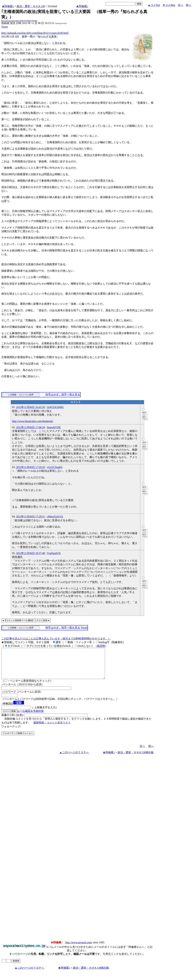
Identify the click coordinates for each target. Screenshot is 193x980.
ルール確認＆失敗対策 (30, 717)
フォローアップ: (11, 732)
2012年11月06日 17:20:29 (30, 467)
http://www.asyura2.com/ (78, 948)
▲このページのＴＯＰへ (74, 758)
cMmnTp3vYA (55, 516)
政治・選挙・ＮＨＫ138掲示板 (136, 758)
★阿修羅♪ (8, 6)
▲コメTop (154, 5)
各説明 (101, 645)
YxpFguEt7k (54, 553)
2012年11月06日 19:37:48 (30, 553)
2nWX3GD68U (55, 407)
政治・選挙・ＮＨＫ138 (31, 6)
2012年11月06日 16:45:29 (30, 407)
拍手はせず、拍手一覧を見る (62, 394)
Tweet (4, 26)
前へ (188, 5)
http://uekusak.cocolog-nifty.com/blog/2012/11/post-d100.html (34, 33)
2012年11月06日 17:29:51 (30, 516)
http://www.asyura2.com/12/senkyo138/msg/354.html (19, 21)
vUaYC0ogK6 (54, 467)
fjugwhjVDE (54, 427)
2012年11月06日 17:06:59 (30, 427)
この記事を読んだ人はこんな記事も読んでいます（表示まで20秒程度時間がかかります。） (56, 638)
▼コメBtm (169, 5)
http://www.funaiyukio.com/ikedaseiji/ (32, 421)
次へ (180, 5)
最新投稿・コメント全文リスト (52, 728)
